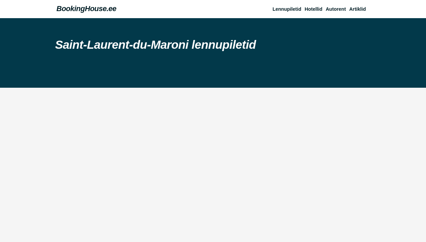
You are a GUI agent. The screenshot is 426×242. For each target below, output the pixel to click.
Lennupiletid (286, 9)
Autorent (336, 9)
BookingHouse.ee (86, 8)
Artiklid (357, 9)
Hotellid (314, 9)
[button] (359, 9)
